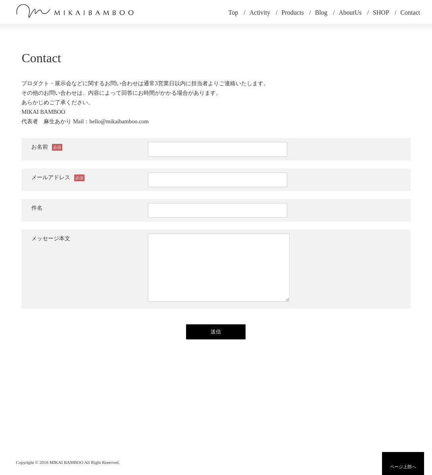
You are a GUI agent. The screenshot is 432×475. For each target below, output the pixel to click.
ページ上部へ (403, 466)
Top (233, 12)
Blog (321, 12)
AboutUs (350, 12)
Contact (410, 12)
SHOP (381, 12)
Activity (260, 12)
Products (293, 12)
